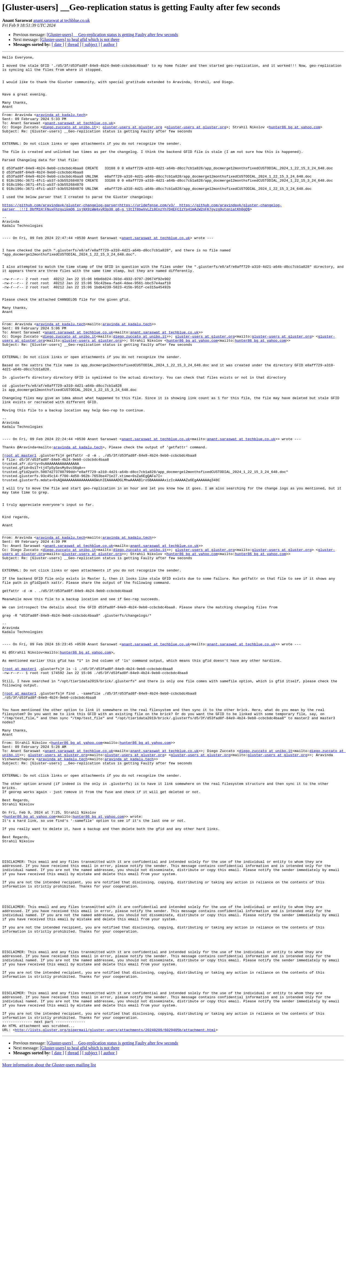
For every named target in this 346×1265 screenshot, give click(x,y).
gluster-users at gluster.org (132, 141)
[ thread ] (73, 44)
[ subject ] (91, 44)
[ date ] (58, 44)
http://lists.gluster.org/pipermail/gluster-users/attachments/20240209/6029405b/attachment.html (115, 1225)
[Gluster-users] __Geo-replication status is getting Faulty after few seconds (112, 34)
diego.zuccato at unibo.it (69, 141)
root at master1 (20, 535)
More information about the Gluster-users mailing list (49, 1260)
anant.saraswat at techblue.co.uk (61, 20)
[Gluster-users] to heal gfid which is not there (80, 39)
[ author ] (109, 44)
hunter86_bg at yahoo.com (294, 141)
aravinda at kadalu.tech (60, 126)
